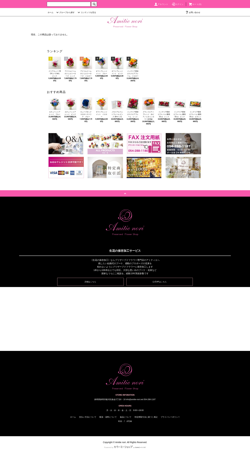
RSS (120, 421)
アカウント (161, 4)
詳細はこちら (90, 282)
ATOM (129, 421)
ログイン (177, 4)
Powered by (125, 447)
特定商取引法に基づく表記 (146, 417)
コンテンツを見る (86, 12)
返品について (125, 417)
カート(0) (195, 4)
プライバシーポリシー (170, 417)
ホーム (50, 12)
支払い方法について (87, 417)
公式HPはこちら (159, 282)
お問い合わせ (192, 12)
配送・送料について (108, 417)
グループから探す (65, 12)
